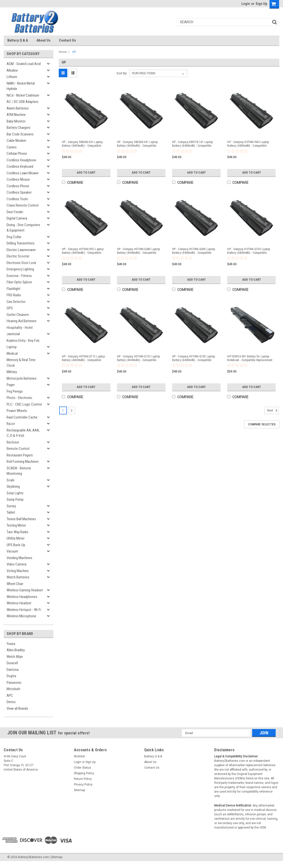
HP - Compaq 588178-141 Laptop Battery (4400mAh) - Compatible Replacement (192, 144)
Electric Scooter (18, 256)
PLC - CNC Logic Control (24, 404)
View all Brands (17, 708)
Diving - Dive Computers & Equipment (23, 228)
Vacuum (12, 551)
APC (10, 695)
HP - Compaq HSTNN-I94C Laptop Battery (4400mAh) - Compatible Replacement (248, 144)
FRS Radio (14, 295)
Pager (11, 385)
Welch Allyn (15, 656)
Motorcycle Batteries (21, 378)
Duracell (12, 663)
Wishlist (79, 756)
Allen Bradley (16, 650)
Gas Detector (16, 301)
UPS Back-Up (16, 545)
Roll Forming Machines (23, 461)
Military (12, 372)
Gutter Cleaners (18, 314)
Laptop (12, 347)
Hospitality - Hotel (20, 327)
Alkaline (12, 70)
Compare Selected (261, 424)
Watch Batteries (18, 577)
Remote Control (18, 448)
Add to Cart (86, 173)
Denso (11, 702)
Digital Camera (17, 218)
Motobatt (13, 689)
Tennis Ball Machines (21, 519)
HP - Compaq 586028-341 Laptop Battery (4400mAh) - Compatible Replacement (137, 144)
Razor (11, 423)
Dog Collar (14, 237)
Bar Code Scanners (20, 134)
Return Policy (83, 779)
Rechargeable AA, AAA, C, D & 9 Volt (23, 433)
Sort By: (122, 73)
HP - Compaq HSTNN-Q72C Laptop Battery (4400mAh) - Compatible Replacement (138, 358)
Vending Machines (19, 558)
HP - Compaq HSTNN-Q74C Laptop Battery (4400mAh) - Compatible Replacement (193, 358)
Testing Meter (16, 525)
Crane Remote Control (22, 205)
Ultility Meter (15, 538)
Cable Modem (16, 140)
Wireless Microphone (21, 616)
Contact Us (67, 40)
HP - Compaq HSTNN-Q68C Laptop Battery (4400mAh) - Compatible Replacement (138, 251)
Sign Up (261, 4)
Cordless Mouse (18, 179)
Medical (12, 353)
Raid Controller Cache (22, 417)
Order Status (82, 767)
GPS (10, 308)
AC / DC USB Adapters (22, 101)
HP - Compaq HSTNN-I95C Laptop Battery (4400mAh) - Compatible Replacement (83, 251)
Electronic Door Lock (21, 263)
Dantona (13, 669)
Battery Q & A (17, 40)
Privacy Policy (83, 784)
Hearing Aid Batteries (21, 321)
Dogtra (11, 676)
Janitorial (13, 334)
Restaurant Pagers (20, 455)
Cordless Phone (18, 186)
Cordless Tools (17, 199)
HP (74, 52)
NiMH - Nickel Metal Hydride (21, 86)
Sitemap (79, 790)
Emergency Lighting (20, 269)
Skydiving (13, 486)
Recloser (13, 442)
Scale (10, 480)
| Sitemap (56, 857)
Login (245, 4)
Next (273, 410)
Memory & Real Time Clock (21, 363)
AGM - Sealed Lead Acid (24, 64)
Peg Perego (15, 391)
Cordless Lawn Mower (23, 173)
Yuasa (11, 643)
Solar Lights (15, 493)
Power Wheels (17, 411)
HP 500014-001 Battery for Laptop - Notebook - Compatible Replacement (249, 358)
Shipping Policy (84, 773)
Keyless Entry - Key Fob (23, 340)
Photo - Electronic (19, 398)
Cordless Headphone (21, 160)
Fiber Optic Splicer (19, 282)
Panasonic (14, 682)
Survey (11, 506)
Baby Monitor (16, 121)
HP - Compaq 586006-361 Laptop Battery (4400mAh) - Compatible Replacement (82, 144)
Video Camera (16, 564)
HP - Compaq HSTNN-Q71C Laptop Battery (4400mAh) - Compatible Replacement (83, 358)
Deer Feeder (15, 212)
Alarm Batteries (18, 108)
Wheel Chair (15, 584)
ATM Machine (16, 114)
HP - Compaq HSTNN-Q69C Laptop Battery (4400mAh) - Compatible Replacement (193, 251)
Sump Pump (15, 499)
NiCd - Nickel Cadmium (23, 95)
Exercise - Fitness (19, 276)
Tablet (11, 512)
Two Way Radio (17, 532)
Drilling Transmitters (21, 243)
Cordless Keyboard (20, 166)
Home (63, 52)
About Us (43, 40)
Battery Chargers (18, 127)
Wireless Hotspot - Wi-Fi (24, 610)
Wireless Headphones (22, 597)
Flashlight (13, 289)
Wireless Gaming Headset (25, 590)
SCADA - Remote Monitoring (19, 471)
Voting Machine (18, 571)
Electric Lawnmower (21, 250)
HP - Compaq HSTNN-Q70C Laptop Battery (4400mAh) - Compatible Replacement (248, 251)
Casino (12, 147)
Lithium (12, 77)
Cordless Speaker (19, 192)
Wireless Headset (19, 603)
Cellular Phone (17, 153)
